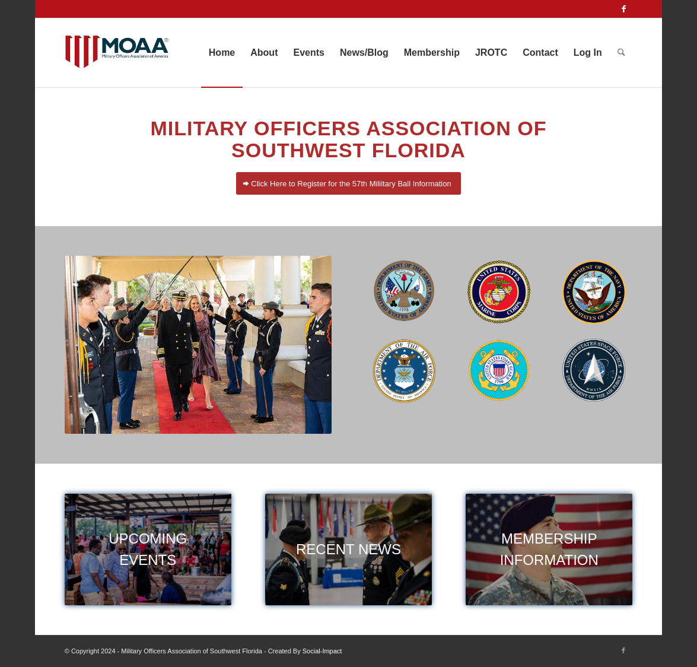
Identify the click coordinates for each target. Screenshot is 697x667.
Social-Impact (322, 651)
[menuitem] (222, 52)
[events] (148, 549)
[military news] (348, 549)
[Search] (621, 52)
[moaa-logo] (117, 52)
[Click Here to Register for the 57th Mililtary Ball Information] (348, 183)
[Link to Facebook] (623, 9)
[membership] (549, 549)
